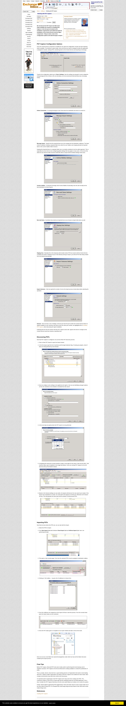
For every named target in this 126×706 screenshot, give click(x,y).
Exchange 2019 (28, 26)
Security (29, 36)
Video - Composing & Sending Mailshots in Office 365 (76, 33)
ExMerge (29, 28)
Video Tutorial (29, 82)
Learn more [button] (52, 703)
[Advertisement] (97, 36)
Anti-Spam (29, 16)
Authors (28, 1)
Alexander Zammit (68, 16)
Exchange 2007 (28, 18)
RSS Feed (29, 46)
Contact (32, 1)
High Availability (28, 32)
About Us (37, 1)
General (29, 30)
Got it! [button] (117, 703)
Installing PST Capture (42, 693)
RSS (47, 1)
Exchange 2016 (28, 24)
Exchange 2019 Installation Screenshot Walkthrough (76, 31)
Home (24, 1)
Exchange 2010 (28, 20)
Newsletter (42, 1)
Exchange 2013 (28, 22)
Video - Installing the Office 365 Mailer (73, 34)
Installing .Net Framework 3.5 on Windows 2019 (75, 30)
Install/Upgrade (29, 34)
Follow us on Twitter (55, 1)
